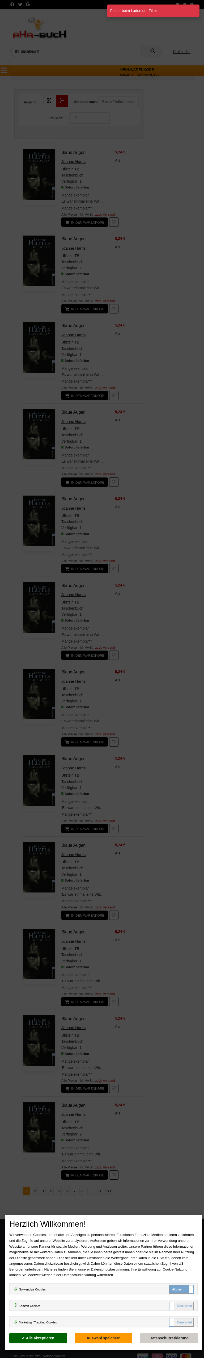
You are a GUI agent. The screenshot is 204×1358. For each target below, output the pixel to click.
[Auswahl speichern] (104, 1338)
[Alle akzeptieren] (38, 1338)
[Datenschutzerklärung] (169, 1338)
